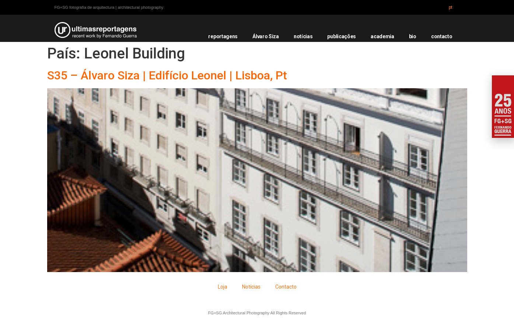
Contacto (286, 287)
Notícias (251, 287)
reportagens (223, 36)
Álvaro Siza (265, 36)
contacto (441, 36)
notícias (303, 36)
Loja (222, 287)
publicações (341, 36)
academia (382, 36)
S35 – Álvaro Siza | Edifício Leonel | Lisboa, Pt (167, 75)
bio (412, 36)
